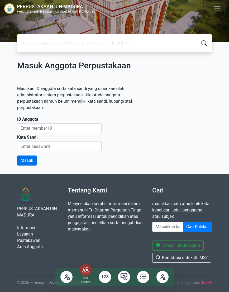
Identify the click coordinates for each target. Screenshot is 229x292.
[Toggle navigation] (217, 8)
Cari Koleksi (197, 226)
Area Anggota (30, 246)
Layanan (25, 234)
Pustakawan (28, 240)
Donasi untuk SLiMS (178, 245)
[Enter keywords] (167, 227)
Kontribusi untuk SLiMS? (182, 257)
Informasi (26, 227)
